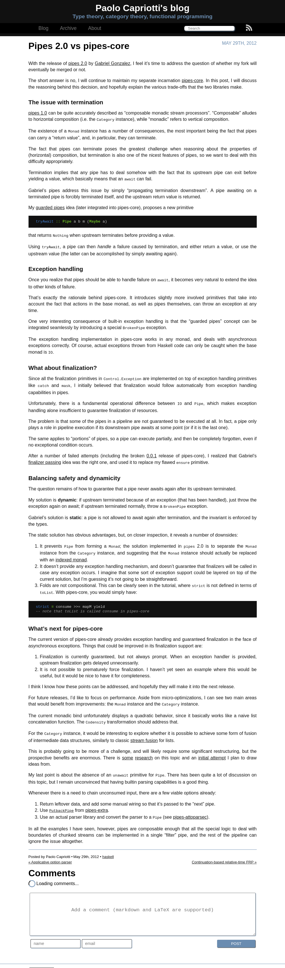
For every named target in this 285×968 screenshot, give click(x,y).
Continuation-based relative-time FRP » (224, 849)
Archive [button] (68, 28)
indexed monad (71, 551)
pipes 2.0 (77, 63)
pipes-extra (96, 798)
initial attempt (212, 746)
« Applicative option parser (50, 849)
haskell (108, 843)
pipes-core (192, 80)
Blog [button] (43, 28)
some (127, 746)
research (144, 746)
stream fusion (144, 729)
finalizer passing (45, 456)
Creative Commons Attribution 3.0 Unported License (153, 959)
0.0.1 (151, 449)
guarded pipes (50, 205)
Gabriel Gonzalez (112, 63)
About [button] (94, 28)
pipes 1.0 (38, 113)
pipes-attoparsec (190, 804)
